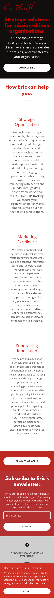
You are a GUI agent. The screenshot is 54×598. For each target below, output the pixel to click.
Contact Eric (27, 67)
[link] (18, 7)
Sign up (27, 526)
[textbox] (27, 515)
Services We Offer (27, 461)
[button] (50, 7)
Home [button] (27, 562)
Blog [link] (27, 570)
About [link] (27, 566)
